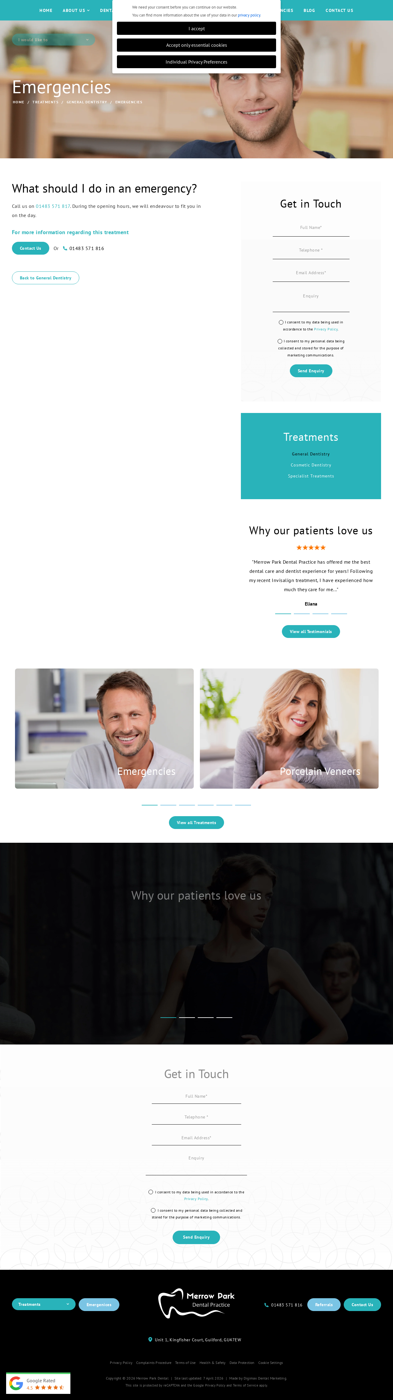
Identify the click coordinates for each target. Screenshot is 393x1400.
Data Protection (242, 1377)
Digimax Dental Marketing (265, 1392)
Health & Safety (213, 1377)
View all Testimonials (311, 646)
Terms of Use (185, 1377)
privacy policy (249, 15)
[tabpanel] (311, 597)
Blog (309, 17)
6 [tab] (243, 821)
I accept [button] (197, 28)
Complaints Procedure (153, 1377)
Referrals (324, 1319)
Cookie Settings (270, 1377)
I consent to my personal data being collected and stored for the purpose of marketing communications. (311, 362)
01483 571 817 (53, 221)
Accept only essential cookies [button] (196, 45)
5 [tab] (224, 821)
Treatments (45, 116)
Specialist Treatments (311, 490)
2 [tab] (302, 629)
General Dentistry (87, 116)
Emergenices (99, 1319)
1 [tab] (283, 629)
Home (45, 17)
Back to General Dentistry (46, 292)
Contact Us (339, 17)
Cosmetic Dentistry (311, 479)
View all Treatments (196, 837)
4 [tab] (339, 629)
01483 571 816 (86, 263)
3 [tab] (320, 629)
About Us (76, 17)
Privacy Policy (326, 343)
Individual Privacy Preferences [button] (196, 61)
